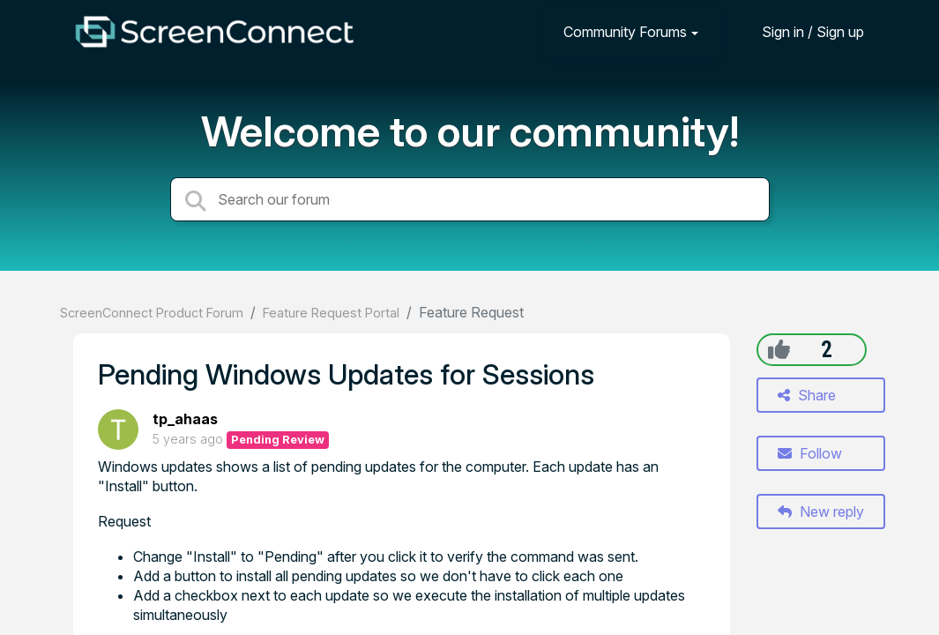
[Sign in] (799, 31)
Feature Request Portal (331, 312)
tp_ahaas (185, 419)
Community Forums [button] (625, 32)
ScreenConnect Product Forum (151, 312)
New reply (821, 511)
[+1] (779, 349)
